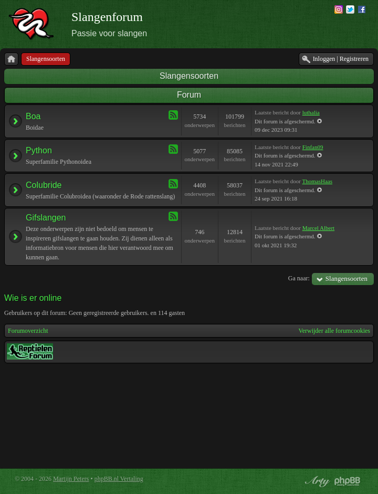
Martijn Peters (71, 478)
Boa (33, 116)
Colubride (43, 185)
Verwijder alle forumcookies (334, 330)
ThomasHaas (317, 181)
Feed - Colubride (173, 183)
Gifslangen (46, 217)
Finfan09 (312, 147)
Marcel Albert (318, 228)
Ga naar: (299, 278)
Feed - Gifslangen (173, 216)
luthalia (311, 112)
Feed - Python (173, 149)
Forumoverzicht (28, 330)
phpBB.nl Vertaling (118, 478)
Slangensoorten (189, 75)
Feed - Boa (173, 115)
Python (39, 150)
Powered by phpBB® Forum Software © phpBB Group (347, 481)
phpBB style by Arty (316, 481)
